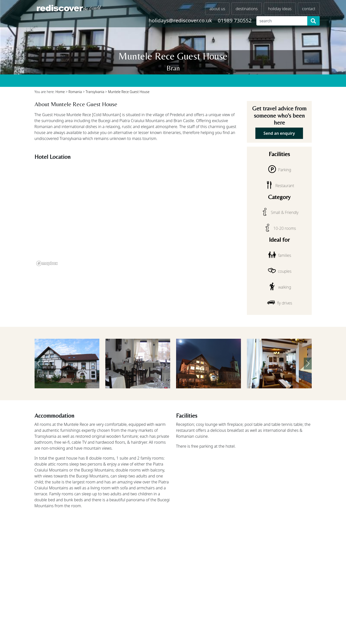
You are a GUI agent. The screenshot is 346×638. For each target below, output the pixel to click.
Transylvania (95, 91)
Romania (75, 91)
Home (60, 91)
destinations (247, 8)
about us (217, 8)
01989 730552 (235, 20)
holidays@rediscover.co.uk (180, 20)
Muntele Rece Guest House (128, 91)
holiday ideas (279, 8)
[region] (138, 215)
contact (308, 8)
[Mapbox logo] (47, 263)
